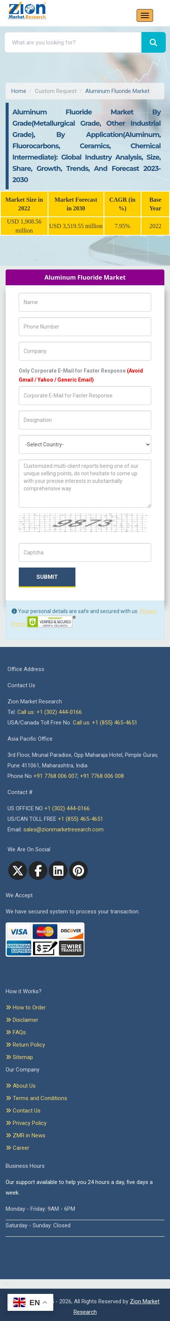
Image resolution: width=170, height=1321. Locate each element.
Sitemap (19, 1057)
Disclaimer (22, 1020)
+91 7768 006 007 (55, 776)
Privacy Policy (26, 1123)
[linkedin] (58, 870)
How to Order (26, 1007)
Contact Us (23, 1110)
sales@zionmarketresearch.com (63, 829)
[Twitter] (17, 870)
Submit (47, 577)
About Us (21, 1085)
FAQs (16, 1032)
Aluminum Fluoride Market (117, 91)
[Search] (153, 42)
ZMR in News (25, 1135)
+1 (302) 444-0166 (67, 808)
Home (18, 91)
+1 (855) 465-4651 (80, 819)
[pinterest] (78, 870)
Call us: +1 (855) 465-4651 (105, 722)
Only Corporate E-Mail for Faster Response (81, 375)
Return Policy (25, 1044)
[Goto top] (4, 1284)
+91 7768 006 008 (102, 776)
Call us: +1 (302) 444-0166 (49, 712)
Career (17, 1147)
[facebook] (38, 870)
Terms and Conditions (36, 1098)
